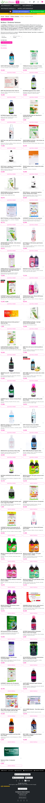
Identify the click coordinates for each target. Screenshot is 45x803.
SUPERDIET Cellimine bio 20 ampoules (10, 683)
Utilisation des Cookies (18, 777)
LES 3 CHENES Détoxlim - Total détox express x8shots (33, 710)
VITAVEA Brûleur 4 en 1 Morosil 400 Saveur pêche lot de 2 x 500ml (33, 296)
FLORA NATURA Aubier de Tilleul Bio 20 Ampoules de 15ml (32, 116)
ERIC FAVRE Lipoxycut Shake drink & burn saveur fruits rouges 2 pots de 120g (10, 710)
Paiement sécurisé (39, 770)
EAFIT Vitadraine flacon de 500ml (31, 424)
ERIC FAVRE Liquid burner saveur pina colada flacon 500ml (33, 373)
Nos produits (6, 5)
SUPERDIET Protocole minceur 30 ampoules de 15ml (33, 502)
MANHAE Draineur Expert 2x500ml (31, 269)
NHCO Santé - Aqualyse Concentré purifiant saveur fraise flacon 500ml (11, 167)
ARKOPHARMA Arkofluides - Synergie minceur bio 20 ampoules (32, 322)
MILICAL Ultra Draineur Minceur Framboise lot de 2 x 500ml (11, 580)
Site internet (22, 797)
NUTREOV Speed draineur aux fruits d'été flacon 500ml (10, 735)
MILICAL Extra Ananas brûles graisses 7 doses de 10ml (10, 322)
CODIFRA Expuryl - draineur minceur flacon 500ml (11, 399)
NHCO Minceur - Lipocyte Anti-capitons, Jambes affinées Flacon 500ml (32, 193)
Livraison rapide (27, 770)
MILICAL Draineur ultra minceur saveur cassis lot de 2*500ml (10, 606)
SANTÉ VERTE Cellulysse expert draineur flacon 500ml (32, 684)
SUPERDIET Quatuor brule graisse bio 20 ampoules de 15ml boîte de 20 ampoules (10, 296)
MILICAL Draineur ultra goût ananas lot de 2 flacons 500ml (33, 476)
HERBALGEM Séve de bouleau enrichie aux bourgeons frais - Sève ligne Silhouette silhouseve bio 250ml (11, 270)
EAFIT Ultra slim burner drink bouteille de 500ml (33, 347)
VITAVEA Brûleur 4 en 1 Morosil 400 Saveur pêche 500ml (33, 528)
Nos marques (28, 5)
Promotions (3, 45)
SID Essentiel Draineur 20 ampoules (9, 631)
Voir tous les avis (22, 788)
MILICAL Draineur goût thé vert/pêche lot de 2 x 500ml (11, 554)
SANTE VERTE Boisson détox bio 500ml (10, 66)
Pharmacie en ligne (37, 11)
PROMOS (17, 5)
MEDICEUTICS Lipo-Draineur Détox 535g (10, 450)
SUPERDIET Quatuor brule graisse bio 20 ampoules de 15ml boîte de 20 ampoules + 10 (11, 528)
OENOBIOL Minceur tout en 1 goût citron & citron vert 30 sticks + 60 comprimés (33, 606)
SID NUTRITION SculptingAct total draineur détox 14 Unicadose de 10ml (33, 658)
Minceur (7, 16)
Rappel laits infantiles (25, 8)
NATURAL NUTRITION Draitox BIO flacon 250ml (10, 476)
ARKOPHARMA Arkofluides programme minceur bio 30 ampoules (10, 193)
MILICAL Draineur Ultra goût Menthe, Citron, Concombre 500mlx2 (33, 580)
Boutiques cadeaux (8, 8)
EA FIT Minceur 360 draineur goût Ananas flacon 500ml (33, 243)
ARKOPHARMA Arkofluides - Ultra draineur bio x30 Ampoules (11, 243)
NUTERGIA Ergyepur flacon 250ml (9, 115)
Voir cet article (33, 483)
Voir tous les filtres (7, 42)
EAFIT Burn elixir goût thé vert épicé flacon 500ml (11, 141)
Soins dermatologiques (21, 11)
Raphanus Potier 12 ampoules (8, 760)
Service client (29, 777)
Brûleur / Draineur (15, 16)
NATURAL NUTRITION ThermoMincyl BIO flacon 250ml (32, 399)
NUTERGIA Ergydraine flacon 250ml (31, 90)
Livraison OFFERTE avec (22, 13)
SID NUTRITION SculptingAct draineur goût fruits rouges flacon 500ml (11, 502)
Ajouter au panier (11, 72)
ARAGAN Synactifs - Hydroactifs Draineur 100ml (10, 373)
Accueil (2, 16)
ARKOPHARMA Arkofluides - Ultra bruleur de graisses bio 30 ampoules (33, 141)
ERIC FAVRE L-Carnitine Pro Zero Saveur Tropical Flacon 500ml (32, 735)
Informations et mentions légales (22, 774)
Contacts (4, 770)
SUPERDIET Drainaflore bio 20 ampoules (32, 218)
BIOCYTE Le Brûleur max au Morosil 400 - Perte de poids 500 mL (10, 425)
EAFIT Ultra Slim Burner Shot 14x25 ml (10, 90)
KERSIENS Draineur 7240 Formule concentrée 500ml (9, 658)
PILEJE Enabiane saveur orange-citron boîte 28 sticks (33, 167)
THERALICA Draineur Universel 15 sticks (32, 66)
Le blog (10, 770)
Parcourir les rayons (7, 19)
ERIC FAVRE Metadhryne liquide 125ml (32, 450)
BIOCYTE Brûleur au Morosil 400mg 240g (10, 218)
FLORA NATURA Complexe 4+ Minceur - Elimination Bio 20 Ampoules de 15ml (10, 347)
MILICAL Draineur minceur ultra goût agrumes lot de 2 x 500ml (32, 554)
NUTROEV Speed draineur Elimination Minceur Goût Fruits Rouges (32, 632)
